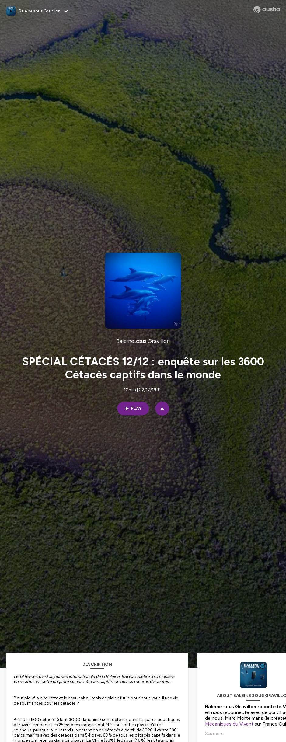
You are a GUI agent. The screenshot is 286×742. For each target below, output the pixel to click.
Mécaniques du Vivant (229, 724)
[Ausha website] (266, 9)
